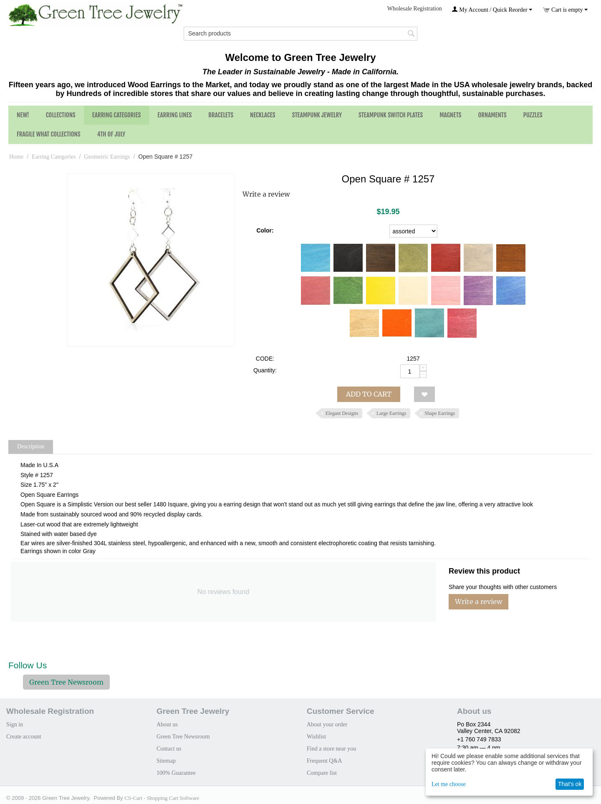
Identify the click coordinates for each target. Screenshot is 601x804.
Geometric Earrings (107, 157)
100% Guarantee (176, 773)
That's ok (569, 784)
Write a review (266, 194)
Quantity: (265, 370)
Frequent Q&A (324, 761)
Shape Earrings (439, 413)
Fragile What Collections (49, 134)
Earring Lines (174, 115)
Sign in (14, 724)
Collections (61, 115)
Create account (23, 736)
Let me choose (449, 784)
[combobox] (300, 33)
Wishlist (316, 736)
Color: (264, 230)
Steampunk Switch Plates (391, 115)
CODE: (265, 358)
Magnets (450, 115)
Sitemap (166, 761)
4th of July (111, 134)
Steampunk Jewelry (317, 115)
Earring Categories (116, 115)
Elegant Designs (342, 413)
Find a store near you (331, 749)
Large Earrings (391, 413)
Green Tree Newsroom (66, 682)
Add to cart (368, 394)
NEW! (23, 115)
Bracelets (220, 115)
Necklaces (262, 115)
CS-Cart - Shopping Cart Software (161, 798)
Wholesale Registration (414, 8)
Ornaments (492, 115)
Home (16, 157)
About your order (327, 724)
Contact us (169, 749)
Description (30, 446)
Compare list (322, 773)
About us (167, 724)
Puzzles (533, 115)
